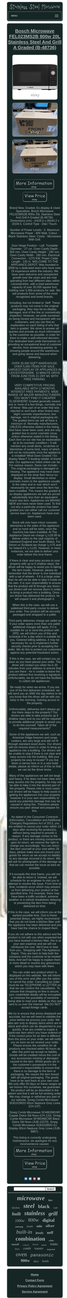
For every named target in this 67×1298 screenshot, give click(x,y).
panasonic (42, 1255)
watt (55, 1207)
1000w (19, 1221)
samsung (19, 1226)
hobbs (54, 1244)
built (16, 1213)
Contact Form (34, 1280)
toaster (38, 1248)
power (44, 1245)
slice (36, 1261)
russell (15, 1244)
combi (27, 1248)
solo (39, 1226)
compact (26, 1245)
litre (50, 1200)
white (51, 1240)
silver (50, 1226)
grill (53, 1213)
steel (28, 1206)
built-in (24, 1232)
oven (21, 1254)
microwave (31, 1198)
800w (33, 1220)
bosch (35, 1244)
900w (25, 1260)
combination (30, 1239)
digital (48, 1220)
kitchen (16, 1207)
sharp (17, 1249)
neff (50, 1232)
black (44, 1206)
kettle (45, 1261)
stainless (34, 1213)
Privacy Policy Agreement (34, 1286)
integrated (51, 1249)
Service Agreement (35, 1291)
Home (35, 1274)
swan (30, 1226)
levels (39, 1233)
